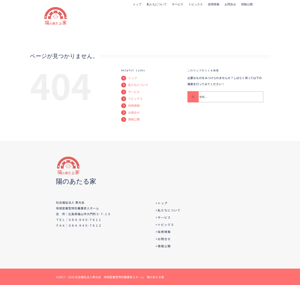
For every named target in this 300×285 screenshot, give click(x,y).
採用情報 (134, 105)
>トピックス (165, 225)
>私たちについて (168, 210)
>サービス (163, 217)
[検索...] (225, 96)
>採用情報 (163, 232)
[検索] (193, 96)
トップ (132, 78)
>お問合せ (163, 239)
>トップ (162, 203)
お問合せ (134, 112)
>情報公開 (163, 246)
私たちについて (138, 85)
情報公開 (134, 119)
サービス (134, 92)
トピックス (135, 99)
